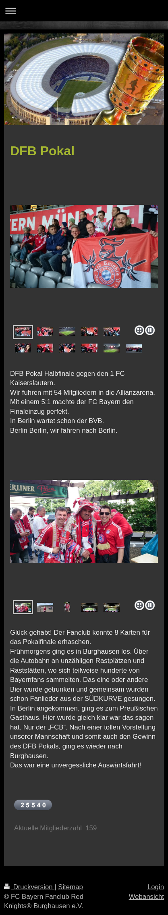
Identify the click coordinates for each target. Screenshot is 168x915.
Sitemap (70, 887)
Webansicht (146, 896)
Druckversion (29, 887)
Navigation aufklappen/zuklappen (84, 10)
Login (155, 887)
